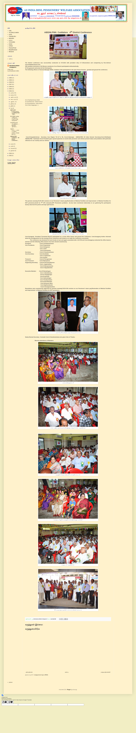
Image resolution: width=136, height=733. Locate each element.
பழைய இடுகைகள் (105, 672)
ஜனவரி (13, 150)
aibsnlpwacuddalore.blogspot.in (14, 66)
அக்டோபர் (13, 97)
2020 (10, 77)
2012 (10, 155)
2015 (10, 88)
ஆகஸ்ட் (13, 101)
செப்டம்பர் (13, 99)
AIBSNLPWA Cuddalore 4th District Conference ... (14, 138)
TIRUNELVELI (12, 36)
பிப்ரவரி (13, 148)
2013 (10, 153)
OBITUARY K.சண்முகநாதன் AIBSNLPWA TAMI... (14, 112)
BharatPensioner (13, 49)
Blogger (69, 689)
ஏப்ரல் (12, 144)
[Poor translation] (11, 702)
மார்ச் (12, 146)
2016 (10, 86)
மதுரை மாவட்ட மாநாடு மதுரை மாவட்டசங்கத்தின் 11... (14, 131)
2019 (10, 80)
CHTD (10, 34)
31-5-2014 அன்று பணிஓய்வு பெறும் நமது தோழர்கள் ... (14, 118)
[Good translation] (5, 702)
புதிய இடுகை (29, 672)
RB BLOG (11, 51)
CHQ (10, 30)
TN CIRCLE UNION (14, 32)
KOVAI (10, 44)
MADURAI (11, 38)
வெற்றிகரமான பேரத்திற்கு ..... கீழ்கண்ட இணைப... (14, 124)
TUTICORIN (12, 42)
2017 (10, 84)
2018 (10, 82)
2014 (10, 91)
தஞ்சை (10, 40)
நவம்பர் (13, 95)
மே (12, 108)
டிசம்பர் (13, 93)
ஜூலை (13, 104)
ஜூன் (12, 106)
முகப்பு (66, 672)
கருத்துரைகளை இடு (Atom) (41, 675)
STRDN (11, 46)
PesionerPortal (12, 48)
